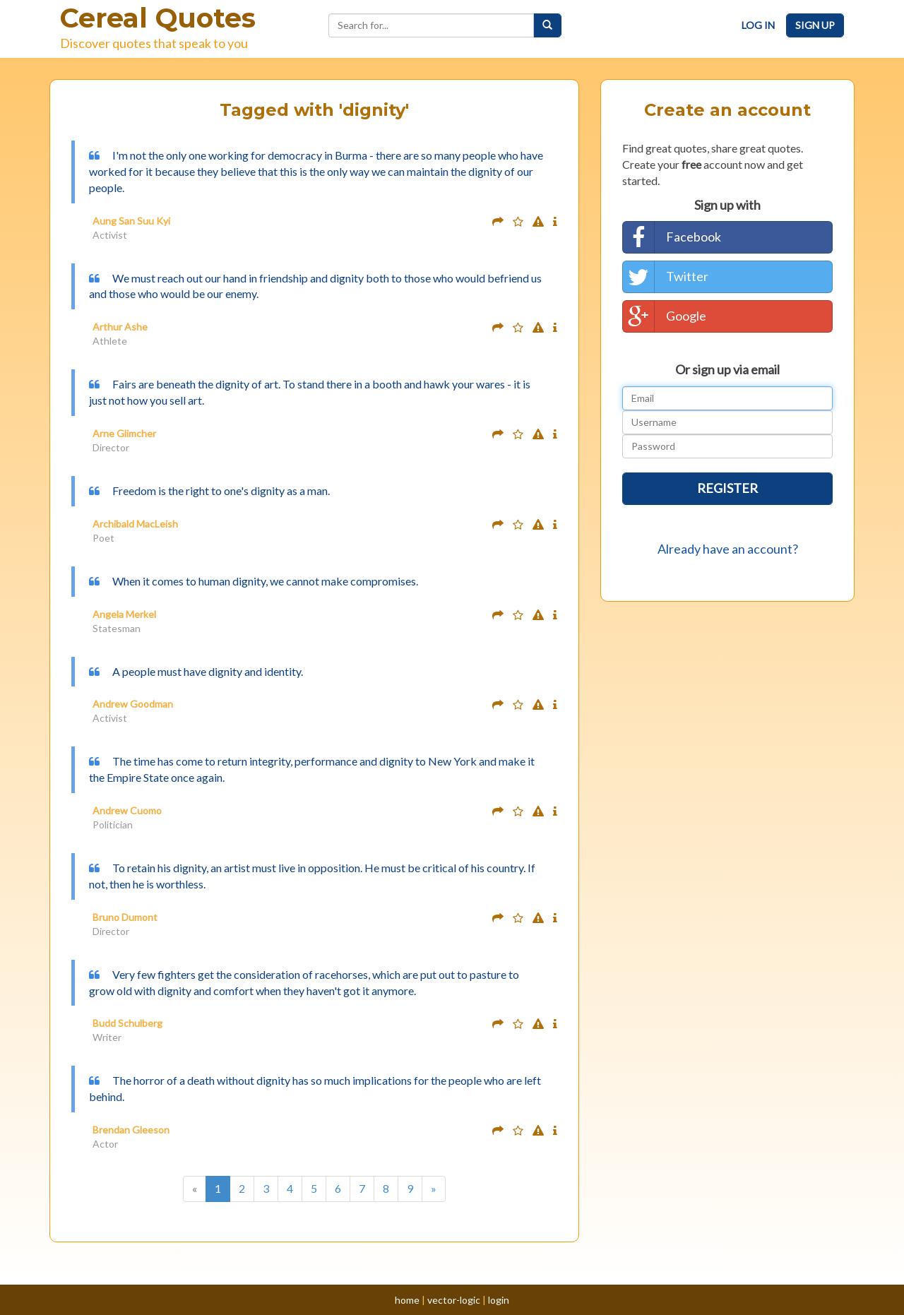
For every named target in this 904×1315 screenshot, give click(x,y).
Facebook (672, 237)
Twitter (665, 276)
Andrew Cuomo (127, 810)
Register (727, 488)
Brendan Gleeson (131, 1130)
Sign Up (815, 25)
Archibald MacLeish (135, 524)
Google (664, 316)
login (498, 1300)
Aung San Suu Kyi (131, 221)
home (407, 1300)
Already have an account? (728, 549)
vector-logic (453, 1300)
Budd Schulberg (127, 1023)
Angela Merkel (124, 614)
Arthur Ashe (120, 327)
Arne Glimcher (124, 433)
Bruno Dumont (125, 917)
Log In (758, 25)
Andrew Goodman (133, 704)
